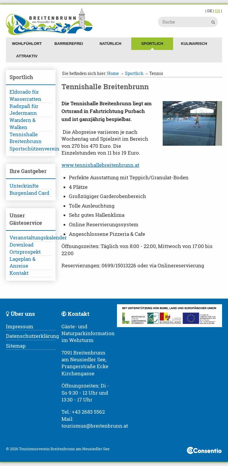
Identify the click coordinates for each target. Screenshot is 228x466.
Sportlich (152, 43)
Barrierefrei (68, 43)
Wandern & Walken (23, 123)
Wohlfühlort (27, 43)
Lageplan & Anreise (23, 262)
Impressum (19, 326)
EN (217, 10)
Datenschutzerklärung (32, 336)
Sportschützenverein (31, 148)
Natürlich (110, 43)
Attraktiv (27, 56)
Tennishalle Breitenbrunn (26, 138)
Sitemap (16, 346)
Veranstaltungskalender (31, 237)
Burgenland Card (29, 193)
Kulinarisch (194, 43)
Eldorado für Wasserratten (25, 95)
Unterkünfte (24, 186)
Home (113, 73)
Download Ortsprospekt (25, 248)
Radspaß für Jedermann (24, 109)
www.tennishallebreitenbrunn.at (100, 165)
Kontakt (19, 273)
